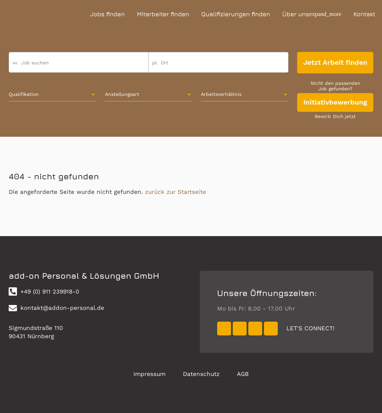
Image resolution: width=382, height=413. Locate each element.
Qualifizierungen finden (235, 14)
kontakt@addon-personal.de (56, 308)
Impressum (149, 373)
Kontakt (364, 14)
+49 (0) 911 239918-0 (44, 291)
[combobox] (218, 65)
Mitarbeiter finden (163, 14)
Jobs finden (107, 14)
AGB (243, 373)
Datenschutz (201, 373)
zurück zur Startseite (175, 191)
